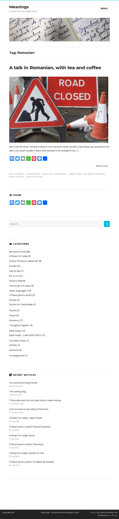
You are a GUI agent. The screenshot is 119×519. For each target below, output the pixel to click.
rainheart (91, 174)
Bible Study (15, 330)
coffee (79, 174)
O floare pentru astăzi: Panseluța (26, 444)
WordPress (112, 515)
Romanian (100, 174)
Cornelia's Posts (17, 340)
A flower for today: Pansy (22, 435)
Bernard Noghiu (16, 174)
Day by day (47, 174)
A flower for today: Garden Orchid (26, 453)
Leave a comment (34, 177)
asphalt (72, 174)
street (12, 177)
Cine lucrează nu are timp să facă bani (28, 409)
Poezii (12, 315)
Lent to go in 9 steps (19, 285)
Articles (13, 265)
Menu (104, 8)
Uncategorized (59, 174)
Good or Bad (15, 280)
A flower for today (18, 256)
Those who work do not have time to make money (35, 400)
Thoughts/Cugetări (19, 325)
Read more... (102, 166)
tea (16, 177)
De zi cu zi (14, 275)
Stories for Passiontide (21, 304)
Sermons (13, 320)
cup (84, 174)
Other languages (18, 290)
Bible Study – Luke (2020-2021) (25, 335)
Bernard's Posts (17, 251)
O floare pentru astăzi (20, 295)
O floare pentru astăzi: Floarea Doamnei (29, 426)
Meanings (19, 7)
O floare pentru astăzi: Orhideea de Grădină (31, 461)
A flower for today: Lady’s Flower (25, 417)
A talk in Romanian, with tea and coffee (55, 67)
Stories (13, 300)
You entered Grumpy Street (23, 382)
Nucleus (93, 512)
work (21, 177)
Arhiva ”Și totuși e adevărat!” (23, 261)
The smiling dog (17, 391)
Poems (12, 310)
